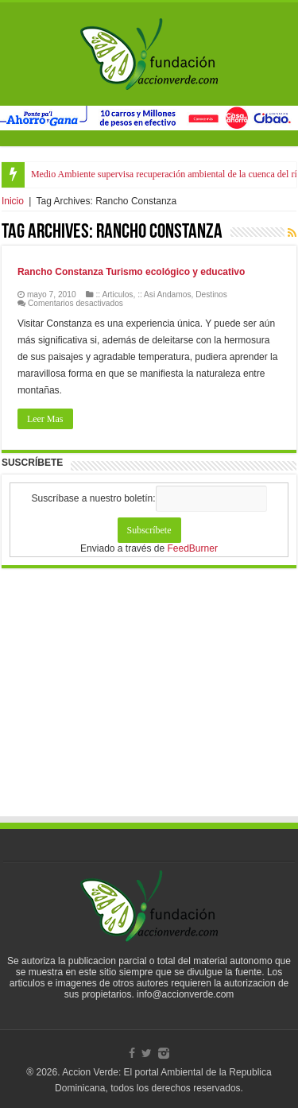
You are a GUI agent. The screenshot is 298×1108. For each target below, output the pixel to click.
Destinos (211, 294)
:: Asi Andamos (164, 294)
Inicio (13, 201)
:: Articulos (114, 294)
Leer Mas (45, 418)
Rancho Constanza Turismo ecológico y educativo (131, 271)
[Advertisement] (149, 707)
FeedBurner (193, 548)
